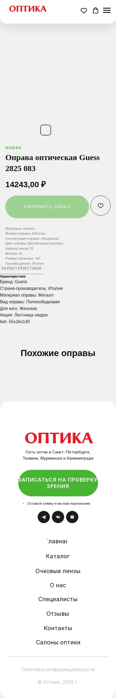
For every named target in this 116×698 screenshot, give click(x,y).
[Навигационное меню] (107, 10)
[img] (59, 433)
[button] (85, 11)
